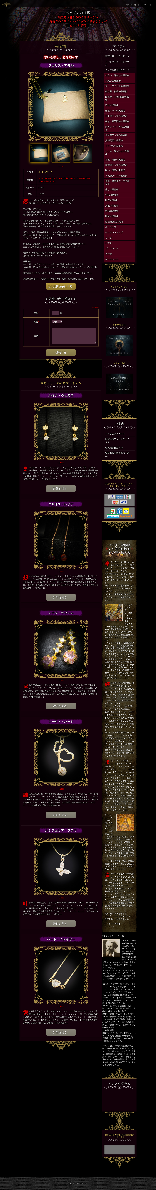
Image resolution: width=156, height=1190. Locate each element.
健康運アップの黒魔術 (116, 135)
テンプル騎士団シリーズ (117, 70)
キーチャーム (111, 259)
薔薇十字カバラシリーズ (117, 56)
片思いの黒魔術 (45, 178)
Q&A (146, 5)
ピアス (108, 243)
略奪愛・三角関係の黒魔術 (80, 178)
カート (151, 5)
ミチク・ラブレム (61, 613)
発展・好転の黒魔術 (115, 159)
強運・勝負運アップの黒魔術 (117, 182)
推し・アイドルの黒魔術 (117, 86)
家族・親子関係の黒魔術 (117, 121)
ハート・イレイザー (61, 939)
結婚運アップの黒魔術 (116, 165)
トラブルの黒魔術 (114, 146)
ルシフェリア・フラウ (61, 830)
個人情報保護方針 (114, 447)
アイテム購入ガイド (115, 434)
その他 (52, 181)
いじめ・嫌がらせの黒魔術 (117, 153)
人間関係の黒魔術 (114, 140)
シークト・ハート (61, 721)
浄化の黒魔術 (111, 211)
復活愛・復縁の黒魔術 (60, 178)
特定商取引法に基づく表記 (117, 454)
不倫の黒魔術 (44, 181)
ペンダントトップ (114, 232)
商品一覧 (129, 5)
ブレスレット (111, 248)
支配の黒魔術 (111, 205)
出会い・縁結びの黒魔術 (117, 75)
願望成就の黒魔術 (114, 221)
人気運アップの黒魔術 (116, 176)
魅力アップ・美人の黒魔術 (117, 128)
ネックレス (110, 227)
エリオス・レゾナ (61, 504)
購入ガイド (138, 5)
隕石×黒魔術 (111, 200)
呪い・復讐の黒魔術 (115, 170)
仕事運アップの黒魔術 (116, 116)
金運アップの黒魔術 (115, 110)
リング (108, 238)
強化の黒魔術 (111, 195)
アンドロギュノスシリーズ (117, 63)
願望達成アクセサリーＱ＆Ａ (117, 440)
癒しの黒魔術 (111, 189)
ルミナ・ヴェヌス (61, 395)
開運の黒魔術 (111, 216)
